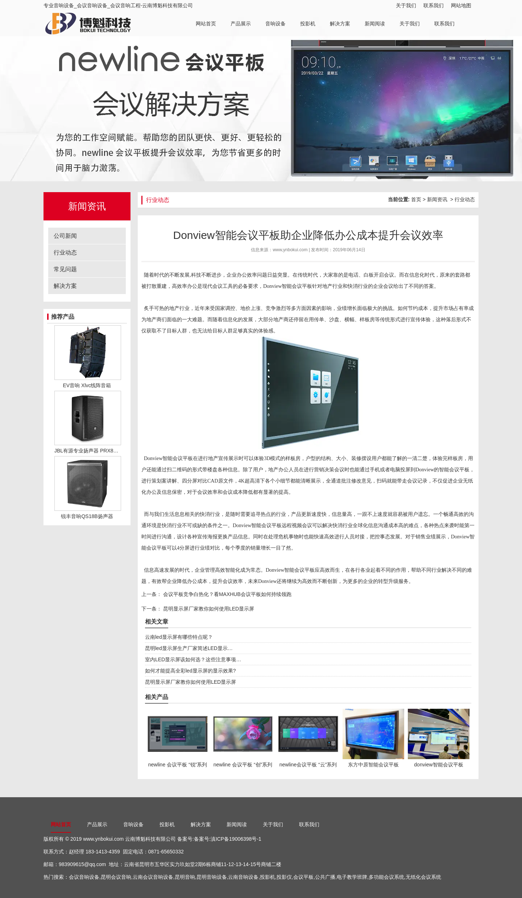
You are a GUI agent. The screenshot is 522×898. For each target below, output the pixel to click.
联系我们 (433, 5)
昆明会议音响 (116, 877)
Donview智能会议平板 (168, 458)
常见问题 (65, 269)
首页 (416, 199)
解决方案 (340, 23)
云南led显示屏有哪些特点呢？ (179, 637)
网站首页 (206, 23)
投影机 (307, 23)
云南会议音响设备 (153, 877)
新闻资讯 (437, 199)
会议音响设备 (84, 877)
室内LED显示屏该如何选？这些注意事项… (193, 659)
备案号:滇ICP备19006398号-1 (227, 839)
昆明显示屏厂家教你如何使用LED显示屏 (208, 609)
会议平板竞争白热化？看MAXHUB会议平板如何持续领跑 (226, 594)
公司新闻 (65, 236)
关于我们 (406, 5)
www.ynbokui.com (103, 839)
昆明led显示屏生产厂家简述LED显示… (189, 648)
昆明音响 (185, 877)
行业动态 (65, 252)
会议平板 (303, 877)
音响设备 (275, 23)
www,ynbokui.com (290, 249)
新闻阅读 (375, 23)
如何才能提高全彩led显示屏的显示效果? (190, 671)
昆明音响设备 (211, 877)
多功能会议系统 (386, 877)
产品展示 (241, 23)
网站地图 (461, 5)
